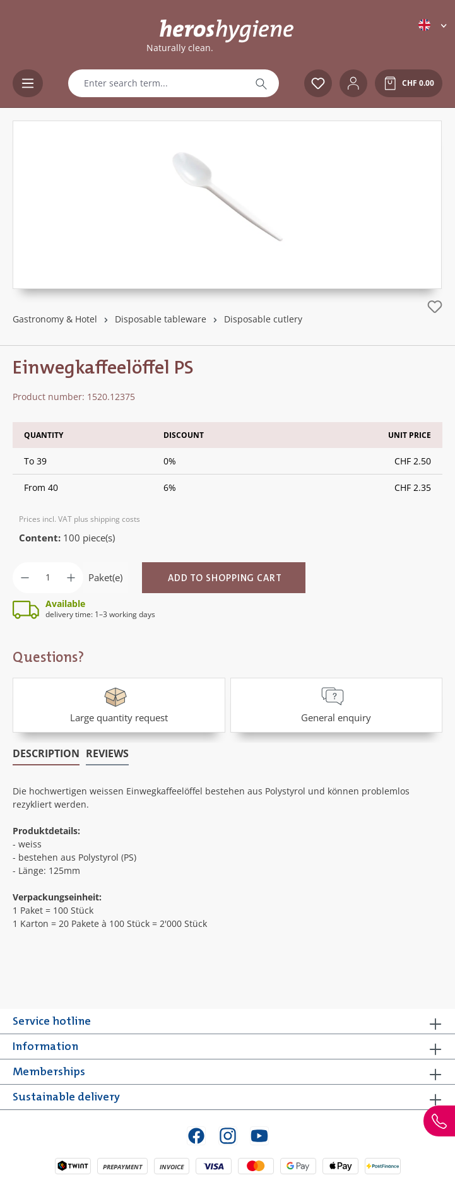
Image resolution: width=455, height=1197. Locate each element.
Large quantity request (119, 704)
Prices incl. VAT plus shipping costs (79, 519)
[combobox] (156, 83)
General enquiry (336, 704)
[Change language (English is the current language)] (433, 25)
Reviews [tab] (107, 753)
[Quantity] (48, 577)
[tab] (46, 754)
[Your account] (353, 83)
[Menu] (28, 83)
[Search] (261, 83)
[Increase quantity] (71, 577)
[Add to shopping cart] (223, 577)
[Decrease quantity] (25, 577)
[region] (227, 205)
